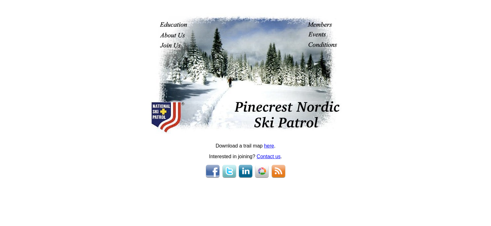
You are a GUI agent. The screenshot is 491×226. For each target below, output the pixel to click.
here (269, 145)
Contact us (269, 156)
